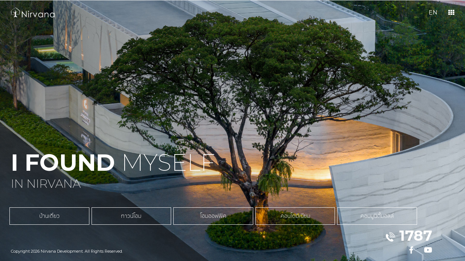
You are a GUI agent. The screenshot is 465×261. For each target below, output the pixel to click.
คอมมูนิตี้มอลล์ (287, 220)
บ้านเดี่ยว (40, 220)
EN (433, 12)
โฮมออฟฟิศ (163, 220)
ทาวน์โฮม (102, 220)
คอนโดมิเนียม (225, 220)
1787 (415, 235)
